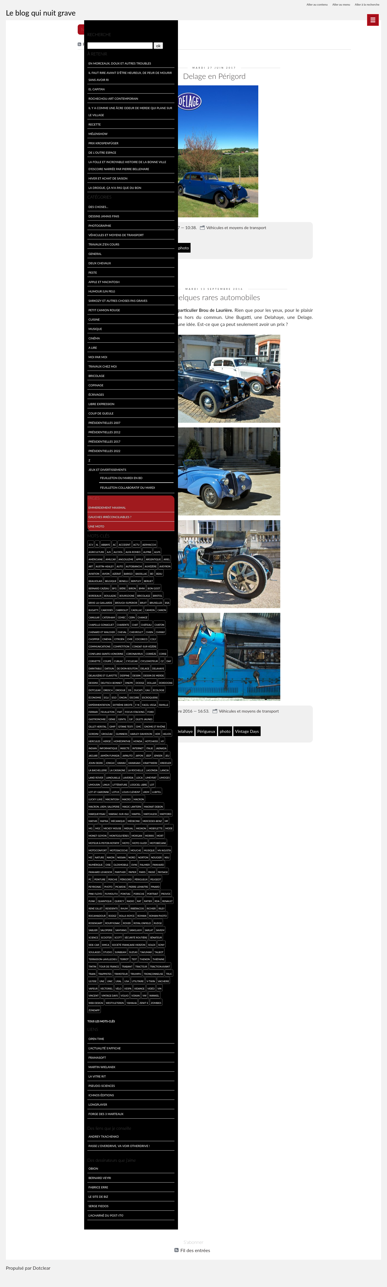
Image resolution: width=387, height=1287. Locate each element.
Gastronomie (51, 718)
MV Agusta (45, 863)
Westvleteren (38, 1016)
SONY (71, 958)
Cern (55, 616)
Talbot (67, 965)
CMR (52, 638)
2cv (14, 543)
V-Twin (83, 994)
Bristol (80, 594)
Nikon (77, 863)
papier (29, 885)
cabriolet (45, 608)
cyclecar (55, 660)
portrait (43, 907)
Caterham (32, 616)
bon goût (77, 587)
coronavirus (57, 652)
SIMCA (15, 958)
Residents (18, 922)
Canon (85, 608)
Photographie (22, 223)
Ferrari (52, 710)
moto (83, 849)
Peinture (78, 885)
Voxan (65, 1009)
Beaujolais (27, 579)
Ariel (90, 558)
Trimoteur (44, 987)
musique (30, 863)
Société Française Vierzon (38, 958)
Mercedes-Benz (21, 834)
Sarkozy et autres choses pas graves (40, 299)
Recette (17, 122)
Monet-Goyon (60, 841)
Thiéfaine (81, 972)
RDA (54, 914)
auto (159, 245)
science (83, 943)
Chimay (83, 630)
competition (44, 645)
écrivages (19, 392)
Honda (35, 747)
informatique (20, 754)
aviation (31, 572)
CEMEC (45, 616)
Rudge (64, 936)
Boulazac (33, 594)
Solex (61, 958)
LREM (15, 805)
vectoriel (44, 1001)
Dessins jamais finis (26, 214)
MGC (49, 834)
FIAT (78, 710)
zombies (79, 1016)
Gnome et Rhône (22, 732)
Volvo (55, 1009)
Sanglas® (47, 943)
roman (45, 929)
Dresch (59, 689)
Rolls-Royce (30, 929)
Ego (70, 696)
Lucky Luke (40, 805)
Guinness (68, 732)
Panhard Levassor (77, 878)
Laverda (77, 783)
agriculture (19, 550)
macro (70, 805)
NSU (50, 870)
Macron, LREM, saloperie (27, 812)
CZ (85, 660)
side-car (80, 951)
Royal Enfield (48, 936)
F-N (14, 710)
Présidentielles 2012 (27, 430)
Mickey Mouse (64, 834)
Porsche (30, 907)
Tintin (15, 980)
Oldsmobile (19, 878)
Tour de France (32, 980)
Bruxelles (79, 601)
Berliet (80, 579)
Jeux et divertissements (30, 468)
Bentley (68, 579)
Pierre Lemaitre (35, 900)
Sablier (75, 936)
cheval (45, 630)
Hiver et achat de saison (30, 176)
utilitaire (70, 994)
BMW (65, 587)
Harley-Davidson (23, 740)
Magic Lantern (54, 812)
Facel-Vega (25, 710)
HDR (38, 740)
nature (65, 863)
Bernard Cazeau (22, 587)
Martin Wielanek (24, 1080)
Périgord (192, 245)
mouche (17, 863)
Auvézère (74, 565)
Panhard (56, 878)
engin (79, 696)
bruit (66, 601)
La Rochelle (72, 776)
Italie (61, 754)
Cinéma (17, 336)
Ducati (16, 696)
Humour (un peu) (24, 289)
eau (25, 696)
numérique (62, 870)
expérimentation (53, 703)
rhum (30, 922)
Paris (39, 885)
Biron (55, 587)
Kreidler (17, 776)
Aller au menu (334, 4)
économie (51, 696)
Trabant (50, 980)
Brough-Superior (49, 601)
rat (36, 914)
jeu (79, 761)
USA (59, 994)
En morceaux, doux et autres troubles (42, 61)
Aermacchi (72, 543)
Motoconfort (57, 856)
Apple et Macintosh (27, 280)
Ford (37, 718)
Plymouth (81, 900)
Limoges (31, 790)
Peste (15, 270)
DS (81, 689)
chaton (82, 623)
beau (15, 579)
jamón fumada (21, 761)
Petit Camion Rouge (27, 308)
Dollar (16, 689)
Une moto (19, 524)
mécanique (55, 827)
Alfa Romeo (56, 550)
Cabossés (30, 608)
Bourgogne (50, 594)
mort (40, 849)
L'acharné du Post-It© (29, 1228)
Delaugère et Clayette (40, 674)
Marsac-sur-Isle (42, 819)
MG (42, 834)
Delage (173, 245)
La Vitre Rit (20, 1089)
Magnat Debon (76, 812)
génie (66, 718)
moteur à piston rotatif (61, 849)
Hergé (73, 740)
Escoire (16, 703)
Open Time (19, 1051)
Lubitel (25, 805)
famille (40, 710)
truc (15, 994)
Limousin (44, 790)
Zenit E (67, 1016)
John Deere (19, 769)
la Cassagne (54, 776)
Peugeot (59, 892)
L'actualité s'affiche (27, 1061)
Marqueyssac (20, 819)
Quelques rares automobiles (240, 293)
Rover (33, 936)
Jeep (59, 761)
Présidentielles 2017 (27, 439)
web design (19, 1016)
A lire (15, 346)
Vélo (56, 1001)
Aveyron (17, 572)
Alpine (70, 550)
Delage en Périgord (240, 74)
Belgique (43, 579)
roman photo (61, 929)
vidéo (88, 1001)
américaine (19, 558)
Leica (88, 783)
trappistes (28, 987)
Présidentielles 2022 (27, 449)
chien (72, 630)
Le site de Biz (21, 1209)
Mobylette (31, 841)
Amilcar (34, 558)
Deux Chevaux (22, 261)
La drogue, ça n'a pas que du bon (37, 186)
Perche (16, 892)
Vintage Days (273, 727)
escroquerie (32, 703)
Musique (18, 327)
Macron (82, 805)
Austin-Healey (28, 565)
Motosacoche (78, 856)
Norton (26, 870)
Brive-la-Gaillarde (23, 601)
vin (14, 1009)
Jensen (69, 761)
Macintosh (56, 805)
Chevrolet (59, 630)
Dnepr (75, 681)
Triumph (59, 987)
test (57, 972)
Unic (42, 994)
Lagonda (17, 783)
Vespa (64, 1001)
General (18, 252)
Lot (33, 798)
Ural (51, 994)
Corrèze (74, 652)
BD (88, 572)
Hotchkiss (49, 747)
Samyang (32, 943)
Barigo (65, 572)
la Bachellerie (34, 776)
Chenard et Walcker (25, 630)
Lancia (30, 783)
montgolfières (81, 841)
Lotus (65, 798)
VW (74, 1009)
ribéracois (43, 922)
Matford (17, 827)
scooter (17, 951)
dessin (74, 674)
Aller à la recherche (364, 4)
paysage (59, 885)
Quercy (16, 914)
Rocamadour (82, 922)
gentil (77, 718)
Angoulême (49, 558)
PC (68, 885)
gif (86, 718)
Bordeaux (18, 594)
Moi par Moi (20, 355)
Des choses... (21, 205)
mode (44, 841)
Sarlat (60, 943)
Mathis (30, 827)
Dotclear (41, 1281)
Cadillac (59, 608)
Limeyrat (17, 790)
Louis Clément (81, 798)
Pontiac (17, 907)
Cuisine (17, 317)
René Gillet (79, 914)
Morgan (17, 849)
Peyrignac (73, 892)
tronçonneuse (76, 987)
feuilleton (66, 710)
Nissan (88, 863)
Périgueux (232, 727)
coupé (30, 660)
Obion (16, 1181)
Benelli (55, 579)
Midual (80, 834)
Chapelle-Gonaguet (24, 623)
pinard (51, 900)
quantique (81, 907)
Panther (17, 885)
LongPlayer (20, 1117)
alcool (41, 550)
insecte (37, 754)
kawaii (44, 769)
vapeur (30, 1001)
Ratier (45, 914)
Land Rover (44, 783)
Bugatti (173, 727)
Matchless (73, 819)
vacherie (17, 1001)
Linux (56, 790)
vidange (76, 1001)
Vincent (23, 1009)
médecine (71, 827)
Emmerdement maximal (30, 505)
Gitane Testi (68, 725)
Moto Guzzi (19, 856)
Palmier (43, 878)
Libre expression (24, 402)
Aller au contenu (305, 4)
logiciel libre (20, 798)
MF (35, 834)
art (14, 565)
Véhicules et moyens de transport (262, 225)
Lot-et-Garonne (49, 798)
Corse (86, 652)
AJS (32, 550)
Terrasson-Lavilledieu (26, 972)
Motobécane (37, 856)
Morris (29, 849)
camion (73, 608)
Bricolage (19, 374)
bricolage (66, 594)
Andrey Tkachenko (26, 1149)
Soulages (83, 958)
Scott (29, 951)
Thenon (68, 972)
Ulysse (24, 994)
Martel (59, 819)
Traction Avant (83, 980)
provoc (57, 907)
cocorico (64, 638)
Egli (62, 696)
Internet (49, 754)
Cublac (41, 660)
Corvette (18, 660)
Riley (68, 922)
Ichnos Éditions (24, 1108)
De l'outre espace (25, 150)
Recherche (22, 33)
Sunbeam (29, 965)
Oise (74, 870)
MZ (56, 863)
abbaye (28, 543)
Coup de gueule (23, 411)
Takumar (54, 965)
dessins (40, 681)
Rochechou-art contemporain (36, 96)
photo (209, 245)
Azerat (54, 572)
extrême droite (77, 703)
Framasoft (20, 1070)
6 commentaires (167, 233)
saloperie (18, 943)
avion (43, 572)
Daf (14, 667)
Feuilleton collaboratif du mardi (50, 485)
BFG (37, 587)
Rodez (16, 929)
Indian (69, 747)
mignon (17, 841)
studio (16, 965)
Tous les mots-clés (24, 1034)
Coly (76, 638)
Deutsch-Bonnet (58, 681)
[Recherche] (42, 44)
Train (15, 987)
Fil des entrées (122, 43)
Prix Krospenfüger (26, 141)
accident (48, 543)
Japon (50, 761)
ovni (32, 878)
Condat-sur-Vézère (67, 645)
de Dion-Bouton (57, 667)
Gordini (40, 732)
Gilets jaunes (20, 725)
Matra (41, 827)
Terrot (47, 972)
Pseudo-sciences (24, 1098)
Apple (62, 558)
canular (17, 616)
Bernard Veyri (22, 1190)
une (33, 994)
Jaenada (73, 754)
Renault (64, 914)
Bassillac (78, 572)
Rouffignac (19, 936)
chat (58, 623)
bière (46, 587)
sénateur (66, 951)
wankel (84, 1009)
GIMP (55, 725)
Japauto (39, 761)
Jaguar (85, 754)
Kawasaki (58, 769)
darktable (25, 667)
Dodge (86, 681)
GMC (81, 725)
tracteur (64, 980)
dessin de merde (22, 681)
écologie (36, 696)
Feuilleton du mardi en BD (44, 476)
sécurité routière (46, 951)
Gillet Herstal (40, 725)
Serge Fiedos (21, 1219)
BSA (90, 601)
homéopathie (20, 747)
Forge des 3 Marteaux (28, 1126)
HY (60, 747)
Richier (57, 922)
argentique (76, 558)
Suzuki (42, 965)
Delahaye (210, 727)
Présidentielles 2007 (27, 421)
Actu (59, 543)
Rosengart (79, 929)
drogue (72, 689)
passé (48, 885)
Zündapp (17, 1023)
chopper (17, 638)
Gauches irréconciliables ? (33, 515)
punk (68, 907)
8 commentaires (167, 715)
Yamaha (55, 1016)
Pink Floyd (65, 900)
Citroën (42, 638)
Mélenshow (20, 132)
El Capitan (19, 87)
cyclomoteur (72, 660)
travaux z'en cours (26, 242)
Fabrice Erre (21, 1200)
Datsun (40, 667)
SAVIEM (71, 943)
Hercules (61, 740)
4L (20, 543)
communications (23, 645)
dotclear (46, 689)
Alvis (80, 550)
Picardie (17, 900)
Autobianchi (57, 565)
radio (27, 914)
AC (37, 543)
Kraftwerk (73, 769)
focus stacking (21, 718)
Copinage (18, 383)
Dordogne (30, 689)
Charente (46, 623)
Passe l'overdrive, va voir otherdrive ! (42, 1158)
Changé (65, 616)
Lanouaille (62, 783)
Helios (48, 740)
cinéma (29, 638)
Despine (62, 674)
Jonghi (33, 769)
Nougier (39, 870)
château (69, 623)
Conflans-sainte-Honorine (29, 652)
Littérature (69, 790)
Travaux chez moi (25, 364)
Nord (15, 870)
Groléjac (54, 732)
